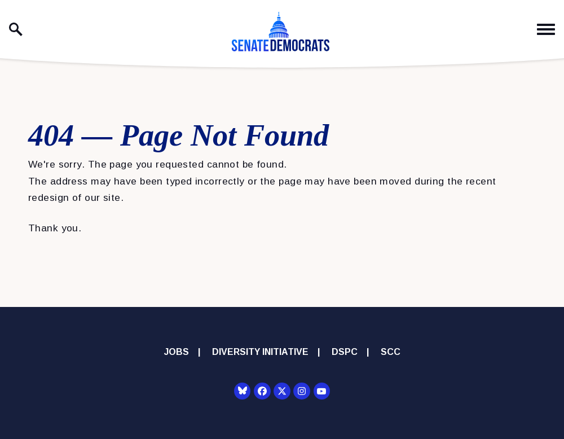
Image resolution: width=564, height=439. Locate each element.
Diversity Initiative (260, 352)
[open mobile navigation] (546, 29)
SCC (390, 352)
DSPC (345, 352)
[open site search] (16, 29)
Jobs (176, 352)
